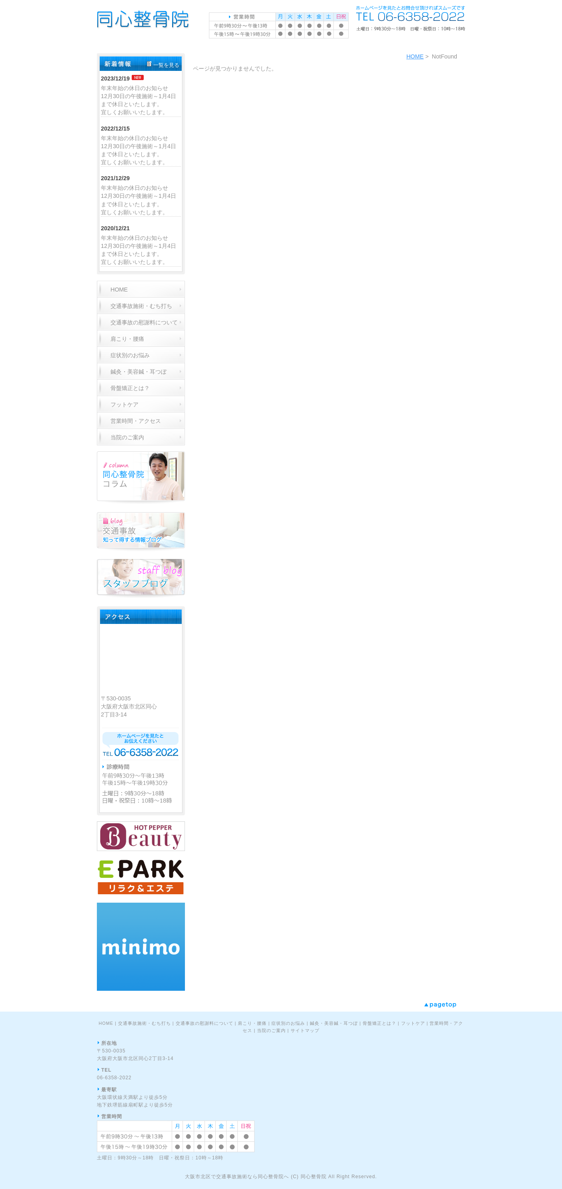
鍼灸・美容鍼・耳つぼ (334, 1023)
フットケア (413, 1023)
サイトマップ (305, 1030)
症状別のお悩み (288, 1023)
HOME (415, 56)
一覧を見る (166, 65)
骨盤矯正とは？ (379, 1023)
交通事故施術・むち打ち (144, 1023)
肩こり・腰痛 (252, 1023)
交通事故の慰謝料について (204, 1023)
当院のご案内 (271, 1030)
